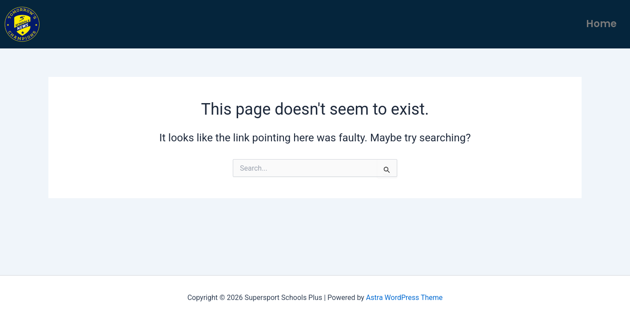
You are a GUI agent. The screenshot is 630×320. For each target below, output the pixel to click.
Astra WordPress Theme (404, 297)
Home (601, 24)
